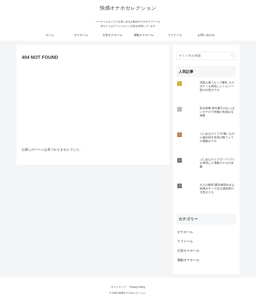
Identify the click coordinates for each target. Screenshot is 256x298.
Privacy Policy (137, 287)
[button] (232, 55)
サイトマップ (118, 287)
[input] (206, 56)
